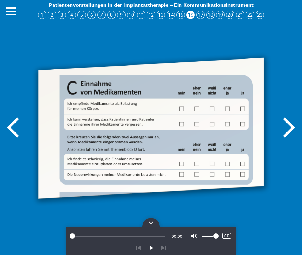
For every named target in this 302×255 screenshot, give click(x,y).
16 (190, 14)
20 (230, 14)
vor (163, 248)
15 (181, 14)
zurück (138, 248)
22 (250, 14)
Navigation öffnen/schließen (11, 11)
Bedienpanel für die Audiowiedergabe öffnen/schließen (151, 222)
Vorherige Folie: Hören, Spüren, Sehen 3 (13, 127)
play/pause (151, 248)
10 (131, 14)
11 (141, 14)
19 (220, 14)
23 (260, 14)
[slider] (117, 236)
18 (210, 14)
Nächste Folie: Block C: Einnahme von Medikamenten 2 (288, 127)
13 (161, 14)
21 (240, 14)
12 (151, 14)
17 (200, 14)
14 (171, 14)
